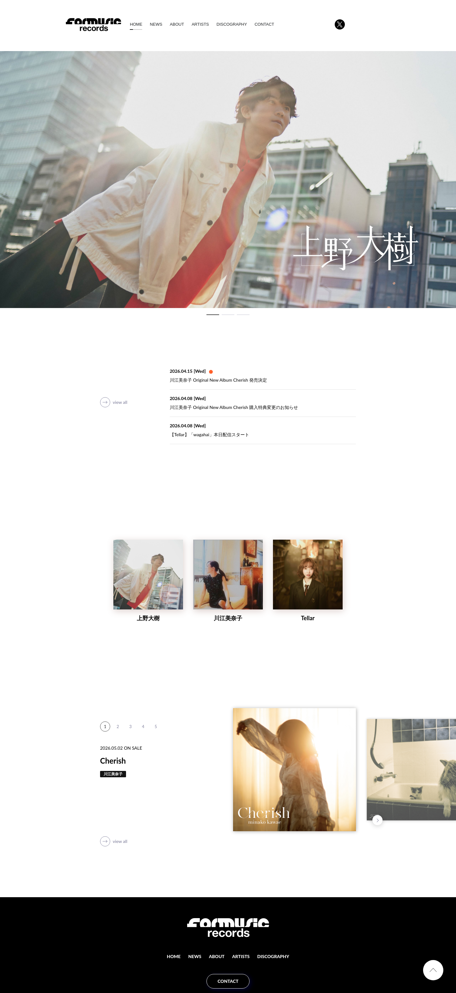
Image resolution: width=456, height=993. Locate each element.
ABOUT (186, 24)
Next (377, 820)
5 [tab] (156, 737)
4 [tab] (143, 737)
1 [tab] (212, 314)
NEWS (165, 24)
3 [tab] (243, 314)
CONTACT (273, 24)
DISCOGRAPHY (240, 24)
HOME (145, 24)
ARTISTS (209, 24)
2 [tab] (228, 314)
